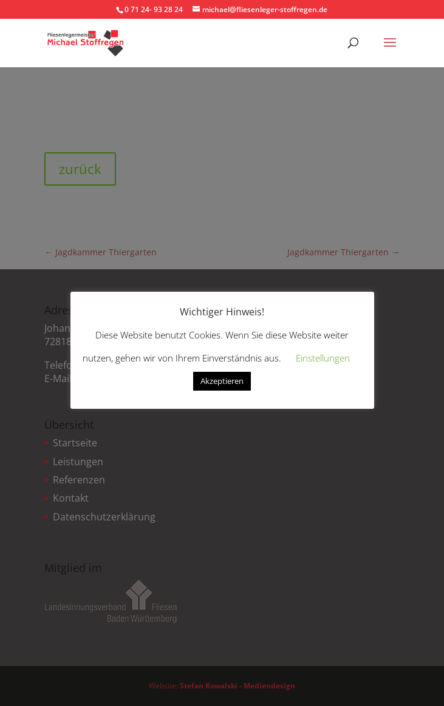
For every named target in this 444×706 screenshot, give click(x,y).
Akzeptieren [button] (222, 380)
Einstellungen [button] (323, 358)
